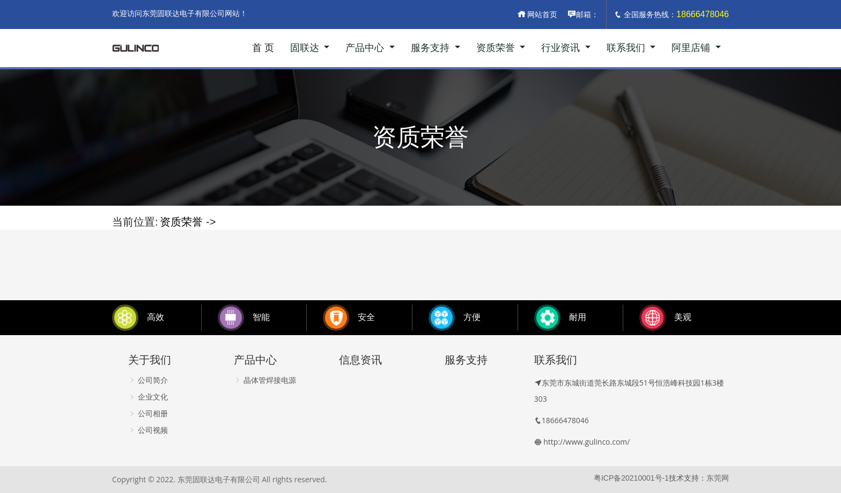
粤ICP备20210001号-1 (631, 478)
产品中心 (366, 47)
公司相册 (148, 413)
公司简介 (148, 380)
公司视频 (148, 430)
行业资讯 (561, 47)
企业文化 (148, 397)
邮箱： (583, 14)
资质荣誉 (497, 47)
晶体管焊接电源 (265, 380)
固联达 (306, 47)
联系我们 (627, 47)
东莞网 (717, 478)
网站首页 (537, 14)
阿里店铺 (692, 47)
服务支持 (431, 47)
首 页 (263, 47)
